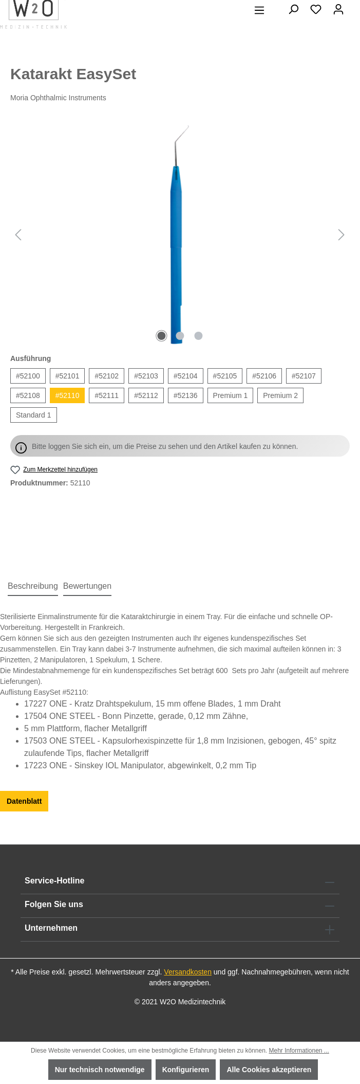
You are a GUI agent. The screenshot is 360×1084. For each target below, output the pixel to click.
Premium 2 (280, 395)
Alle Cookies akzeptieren (268, 1069)
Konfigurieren (186, 1069)
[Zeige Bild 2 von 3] (180, 336)
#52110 (67, 395)
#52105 (225, 376)
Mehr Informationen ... (299, 1050)
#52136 (186, 395)
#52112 (146, 395)
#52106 (264, 376)
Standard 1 (33, 415)
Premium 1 (230, 395)
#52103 (146, 376)
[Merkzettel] (316, 9)
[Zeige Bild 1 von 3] (161, 336)
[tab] (33, 586)
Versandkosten (188, 972)
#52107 (304, 376)
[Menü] (259, 10)
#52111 (106, 395)
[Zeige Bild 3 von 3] (198, 336)
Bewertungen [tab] (87, 586)
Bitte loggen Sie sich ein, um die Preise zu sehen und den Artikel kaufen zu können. (165, 446)
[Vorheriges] (18, 234)
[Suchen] (293, 9)
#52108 (28, 395)
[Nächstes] (341, 234)
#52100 (28, 376)
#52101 (67, 376)
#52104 (186, 376)
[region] (180, 234)
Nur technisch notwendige (100, 1069)
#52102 (106, 376)
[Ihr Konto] (338, 9)
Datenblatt (24, 801)
